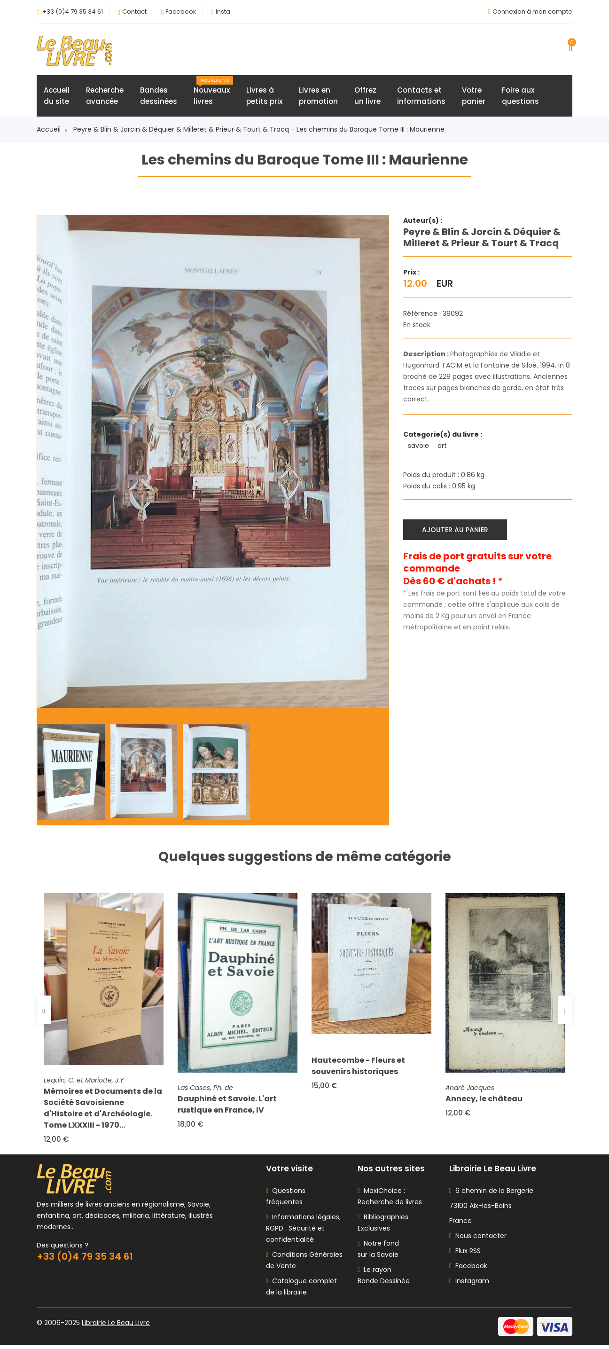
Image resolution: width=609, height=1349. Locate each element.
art (443, 447)
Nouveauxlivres (213, 93)
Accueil (52, 130)
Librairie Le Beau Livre (116, 1326)
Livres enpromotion (318, 97)
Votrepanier (473, 97)
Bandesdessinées (158, 97)
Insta (223, 11)
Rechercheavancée (105, 97)
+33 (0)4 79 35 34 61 (72, 11)
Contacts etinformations (421, 97)
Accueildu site (57, 97)
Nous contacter (478, 1239)
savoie (419, 447)
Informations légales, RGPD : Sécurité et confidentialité (303, 1232)
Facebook (180, 11)
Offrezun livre (367, 97)
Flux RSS (465, 1254)
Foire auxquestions (520, 97)
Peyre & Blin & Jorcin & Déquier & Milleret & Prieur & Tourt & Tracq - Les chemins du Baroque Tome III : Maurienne (259, 130)
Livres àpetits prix (264, 97)
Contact (134, 11)
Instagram (469, 1284)
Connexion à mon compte (532, 11)
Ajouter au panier (456, 530)
